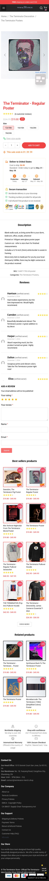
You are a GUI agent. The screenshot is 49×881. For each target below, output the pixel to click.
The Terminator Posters (12, 20)
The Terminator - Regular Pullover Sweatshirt (9, 567)
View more (24, 624)
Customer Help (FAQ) (10, 834)
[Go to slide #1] (17, 92)
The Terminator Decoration (22, 16)
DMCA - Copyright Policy (11, 803)
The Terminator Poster (35, 526)
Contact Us (6, 830)
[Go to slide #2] (31, 92)
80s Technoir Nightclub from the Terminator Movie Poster (12, 528)
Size (5, 123)
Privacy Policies (8, 799)
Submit (6, 450)
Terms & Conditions (10, 795)
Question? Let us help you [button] (37, 878)
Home (4, 16)
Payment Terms (8, 822)
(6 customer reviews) (23, 114)
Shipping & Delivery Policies (13, 819)
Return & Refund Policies (12, 826)
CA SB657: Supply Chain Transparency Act (19, 807)
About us (5, 792)
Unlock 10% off (44, 869)
